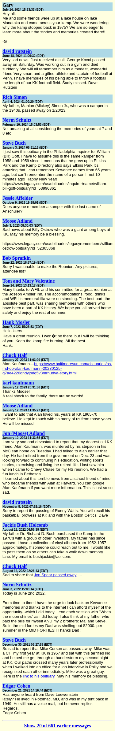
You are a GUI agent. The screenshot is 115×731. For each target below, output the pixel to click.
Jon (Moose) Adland (23, 433)
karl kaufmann (18, 382)
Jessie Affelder (17, 198)
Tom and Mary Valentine (28, 281)
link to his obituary (38, 676)
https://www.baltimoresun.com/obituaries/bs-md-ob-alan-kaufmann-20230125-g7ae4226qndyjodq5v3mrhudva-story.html (57, 368)
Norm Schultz (17, 120)
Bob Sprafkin (16, 258)
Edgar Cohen (16, 685)
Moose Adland (17, 221)
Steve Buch (14, 143)
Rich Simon (14, 97)
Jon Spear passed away (55, 575)
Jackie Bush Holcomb (25, 525)
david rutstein (17, 51)
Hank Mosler (16, 322)
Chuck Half (14, 355)
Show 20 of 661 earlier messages (57, 725)
